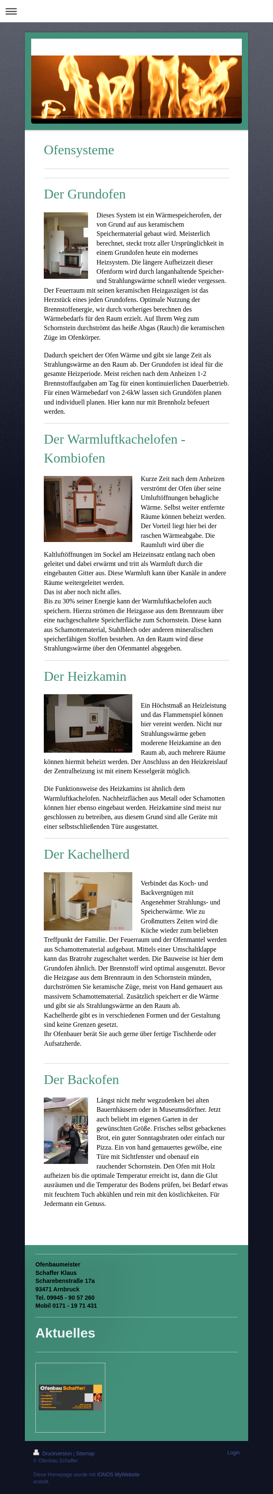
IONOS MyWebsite (118, 1475)
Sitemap (85, 1454)
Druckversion (53, 1454)
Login (234, 1453)
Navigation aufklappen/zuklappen (136, 11)
